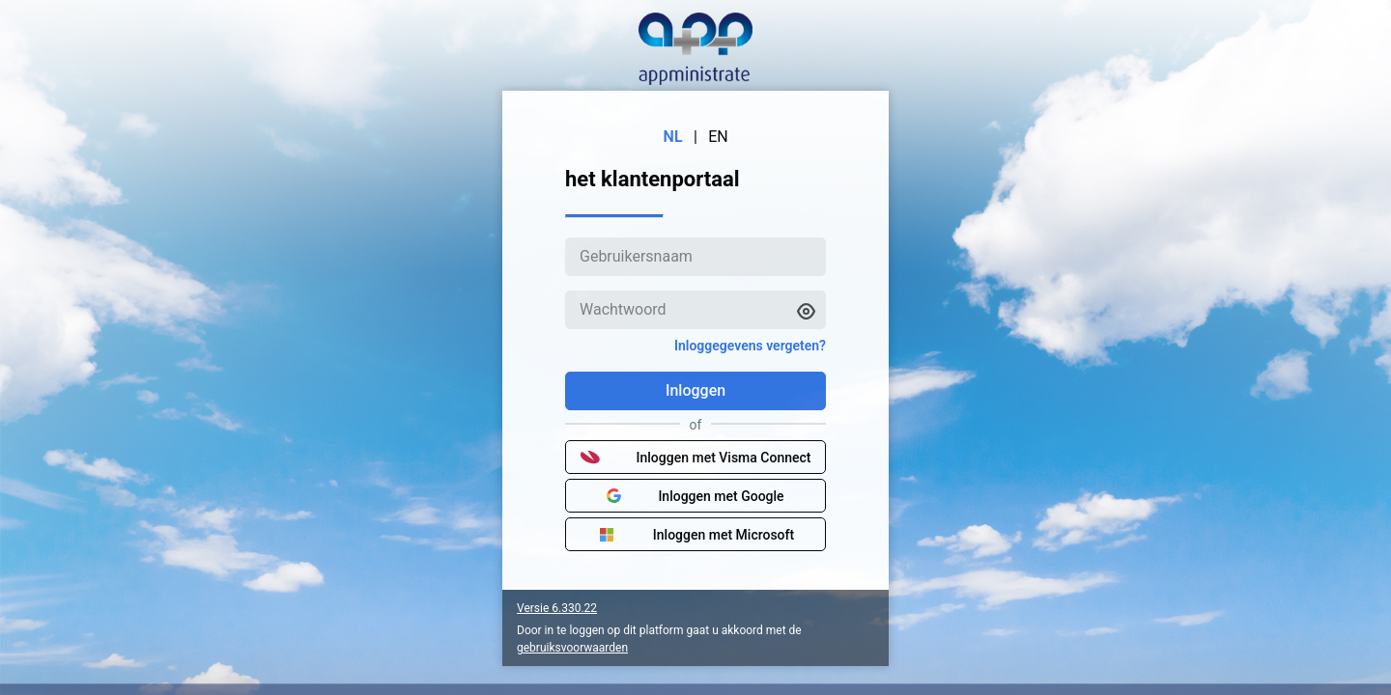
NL (673, 136)
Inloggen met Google (695, 496)
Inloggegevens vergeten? (750, 345)
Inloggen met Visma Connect (696, 457)
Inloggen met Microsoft (695, 534)
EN (718, 136)
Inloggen (695, 390)
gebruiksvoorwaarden (572, 647)
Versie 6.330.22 (557, 608)
